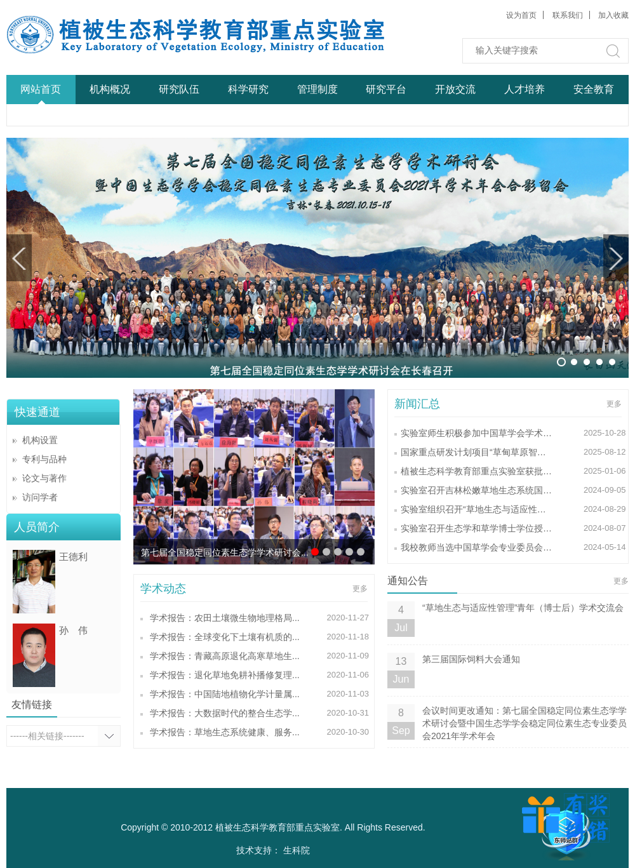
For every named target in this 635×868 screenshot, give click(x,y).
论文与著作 (44, 478)
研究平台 (386, 89)
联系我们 (567, 15)
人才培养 (524, 89)
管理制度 (317, 89)
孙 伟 (73, 630)
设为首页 (521, 15)
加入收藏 (613, 15)
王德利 (73, 556)
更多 (360, 588)
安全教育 (593, 89)
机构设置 (40, 440)
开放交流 (455, 89)
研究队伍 (179, 89)
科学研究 (248, 89)
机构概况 (110, 89)
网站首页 (40, 89)
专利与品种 (44, 459)
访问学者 (40, 497)
